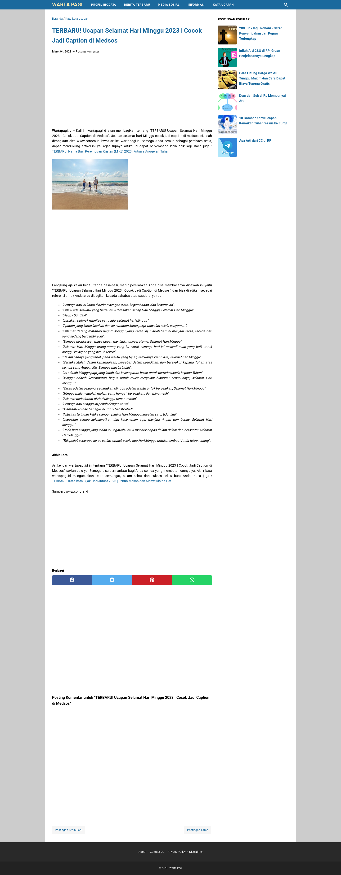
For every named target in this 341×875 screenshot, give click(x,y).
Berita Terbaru (137, 4)
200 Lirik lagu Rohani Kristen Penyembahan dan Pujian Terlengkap (261, 33)
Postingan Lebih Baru (68, 830)
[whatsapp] (192, 580)
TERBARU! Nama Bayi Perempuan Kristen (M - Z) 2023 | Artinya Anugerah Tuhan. (111, 151)
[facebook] (72, 580)
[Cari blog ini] (286, 5)
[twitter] (112, 580)
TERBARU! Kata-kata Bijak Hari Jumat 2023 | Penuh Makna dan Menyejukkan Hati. (112, 481)
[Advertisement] (132, 92)
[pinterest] (152, 580)
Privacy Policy (177, 851)
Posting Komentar (87, 51)
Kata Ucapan (223, 4)
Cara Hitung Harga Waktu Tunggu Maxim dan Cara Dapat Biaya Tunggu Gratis (262, 78)
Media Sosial (169, 4)
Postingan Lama (197, 830)
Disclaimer (196, 851)
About (142, 851)
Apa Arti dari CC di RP (255, 140)
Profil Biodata (103, 4)
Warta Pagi (67, 5)
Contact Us (157, 851)
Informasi (196, 4)
